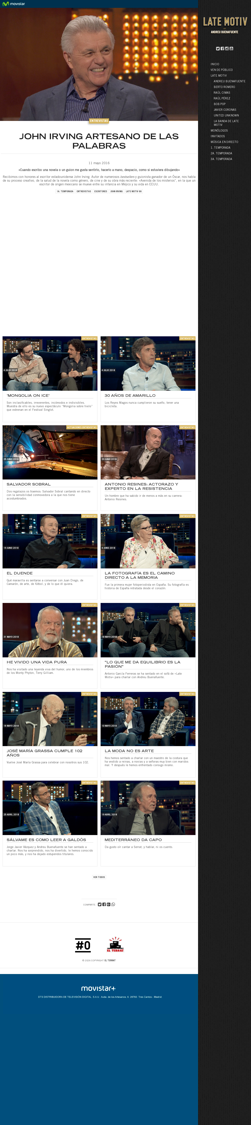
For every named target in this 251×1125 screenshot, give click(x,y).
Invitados (218, 136)
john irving (116, 191)
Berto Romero (224, 87)
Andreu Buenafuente (230, 81)
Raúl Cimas (222, 93)
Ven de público (222, 70)
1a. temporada (65, 191)
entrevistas (84, 191)
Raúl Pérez (222, 98)
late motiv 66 (134, 191)
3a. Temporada (221, 159)
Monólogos (219, 131)
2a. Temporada (221, 153)
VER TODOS (99, 877)
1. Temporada (220, 148)
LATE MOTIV (219, 76)
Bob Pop (220, 104)
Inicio (215, 64)
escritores (100, 191)
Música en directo (224, 142)
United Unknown (226, 115)
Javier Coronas (225, 110)
